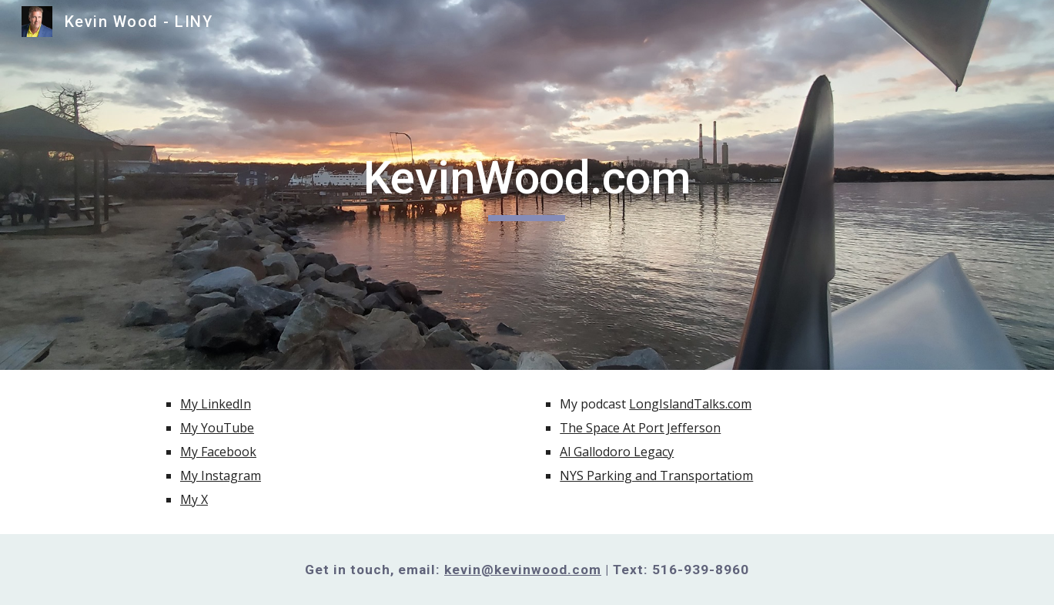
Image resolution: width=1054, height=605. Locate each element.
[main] (527, 185)
